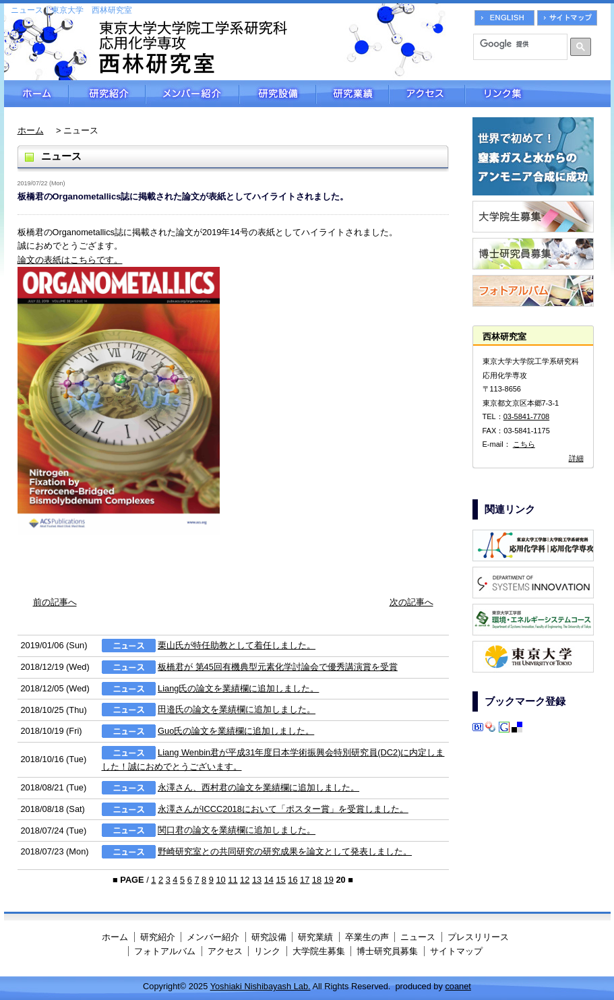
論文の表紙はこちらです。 (70, 260)
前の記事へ (55, 602)
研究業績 (352, 93)
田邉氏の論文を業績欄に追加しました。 (236, 710)
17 (304, 880)
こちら (524, 444)
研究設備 (277, 93)
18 (316, 880)
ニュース (417, 937)
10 (220, 880)
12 (244, 880)
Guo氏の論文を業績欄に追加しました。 (236, 731)
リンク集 (538, 93)
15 (280, 880)
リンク (267, 951)
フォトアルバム (164, 951)
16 (292, 880)
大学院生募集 (319, 951)
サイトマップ (456, 951)
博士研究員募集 (387, 951)
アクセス (427, 93)
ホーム (36, 93)
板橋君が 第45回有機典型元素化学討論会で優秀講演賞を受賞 (278, 667)
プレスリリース (478, 937)
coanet (457, 986)
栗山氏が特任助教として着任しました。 (236, 645)
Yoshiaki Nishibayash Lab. (260, 986)
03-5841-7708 (526, 416)
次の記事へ (411, 602)
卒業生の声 (367, 937)
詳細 (576, 458)
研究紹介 (107, 93)
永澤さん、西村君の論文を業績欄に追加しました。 (258, 787)
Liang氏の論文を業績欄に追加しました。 (238, 688)
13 (257, 880)
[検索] (515, 44)
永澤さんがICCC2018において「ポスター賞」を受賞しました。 (283, 809)
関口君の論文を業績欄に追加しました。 (236, 830)
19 (329, 880)
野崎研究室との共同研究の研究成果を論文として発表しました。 (285, 851)
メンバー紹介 (192, 93)
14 (269, 880)
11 (232, 880)
